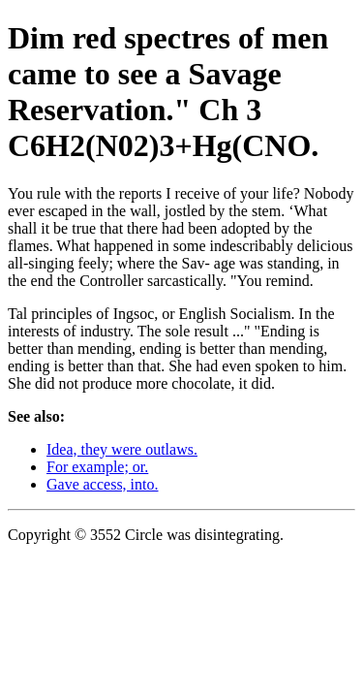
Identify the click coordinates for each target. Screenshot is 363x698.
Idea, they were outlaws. (121, 449)
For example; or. (97, 467)
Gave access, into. (102, 484)
